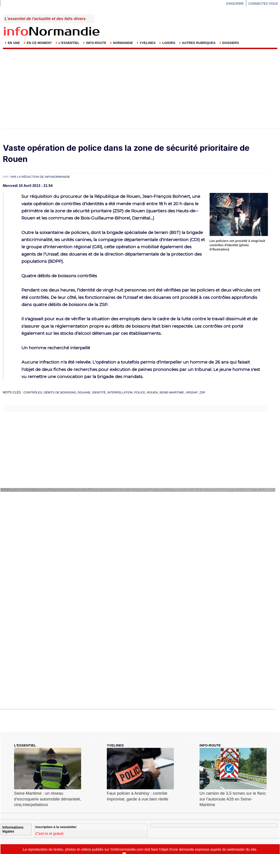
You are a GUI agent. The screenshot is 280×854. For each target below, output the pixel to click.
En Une (12, 43)
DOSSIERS (229, 43)
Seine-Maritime (178, 392)
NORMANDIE (121, 43)
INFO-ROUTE (211, 745)
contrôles (33, 392)
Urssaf (199, 392)
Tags (172, 848)
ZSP (210, 392)
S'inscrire (235, 3)
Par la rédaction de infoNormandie (42, 176)
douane (87, 392)
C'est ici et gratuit (52, 826)
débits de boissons (61, 392)
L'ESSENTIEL (25, 745)
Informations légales (11, 821)
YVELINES (146, 43)
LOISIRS (167, 43)
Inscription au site (155, 848)
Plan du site (112, 848)
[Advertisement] (140, 83)
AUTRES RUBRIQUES (197, 43)
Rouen (158, 392)
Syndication (134, 848)
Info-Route (94, 43)
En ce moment (37, 43)
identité (102, 392)
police (145, 392)
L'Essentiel (67, 43)
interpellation (124, 392)
